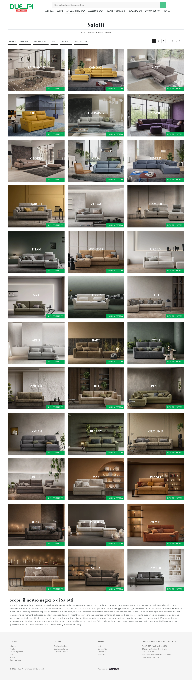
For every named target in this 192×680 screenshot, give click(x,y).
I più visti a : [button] (81, 42)
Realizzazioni (135, 11)
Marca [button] (12, 42)
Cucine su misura (61, 651)
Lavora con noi (152, 11)
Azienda (49, 11)
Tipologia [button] (66, 42)
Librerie (13, 646)
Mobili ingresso (16, 651)
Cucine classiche (61, 646)
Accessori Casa (95, 11)
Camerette (102, 649)
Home (83, 32)
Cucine (60, 11)
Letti (99, 646)
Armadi (13, 657)
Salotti (108, 32)
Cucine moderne (61, 649)
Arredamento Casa (76, 11)
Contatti (167, 11)
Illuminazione (15, 660)
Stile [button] (54, 42)
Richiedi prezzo (55, 89)
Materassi (102, 654)
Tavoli (12, 654)
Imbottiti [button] (24, 42)
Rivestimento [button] (40, 42)
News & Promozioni (116, 11)
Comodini (102, 651)
